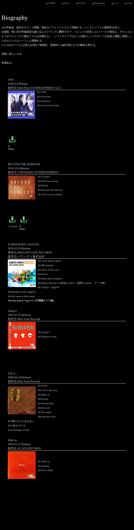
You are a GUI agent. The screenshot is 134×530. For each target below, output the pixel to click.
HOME (50, 3)
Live (115, 3)
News (65, 3)
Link (128, 3)
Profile (81, 3)
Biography (98, 3)
